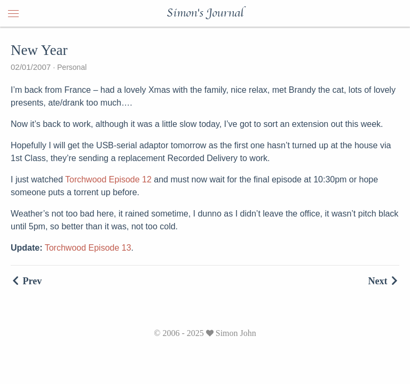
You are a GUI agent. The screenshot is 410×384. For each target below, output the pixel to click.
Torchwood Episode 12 (108, 179)
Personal (70, 67)
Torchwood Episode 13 (88, 247)
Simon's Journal (205, 13)
